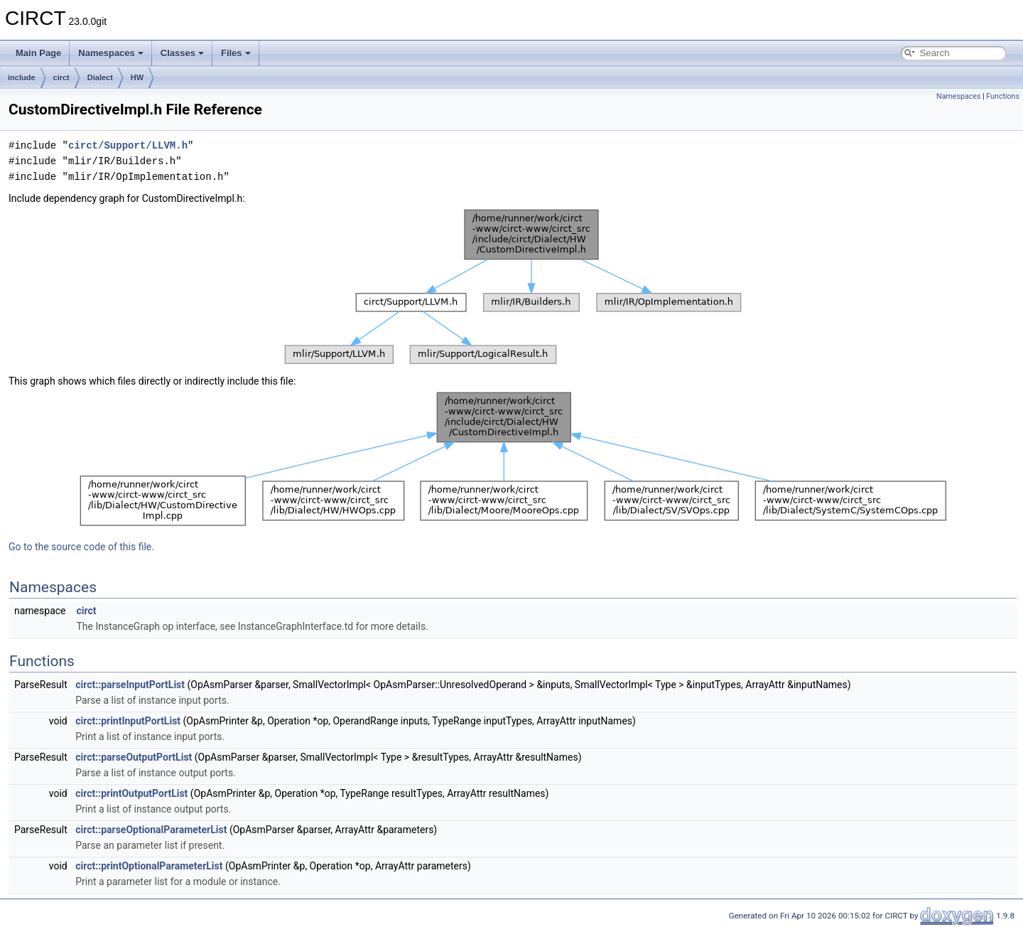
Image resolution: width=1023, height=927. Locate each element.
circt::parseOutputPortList (133, 757)
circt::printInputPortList (127, 721)
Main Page (38, 53)
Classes (182, 53)
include (22, 77)
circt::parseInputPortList (130, 684)
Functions (1002, 96)
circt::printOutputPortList (131, 793)
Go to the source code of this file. (81, 546)
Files (236, 53)
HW (137, 77)
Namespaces (111, 53)
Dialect (100, 77)
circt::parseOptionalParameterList (151, 829)
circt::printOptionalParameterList (148, 866)
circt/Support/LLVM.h (128, 145)
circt (61, 77)
